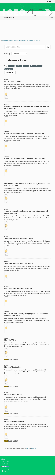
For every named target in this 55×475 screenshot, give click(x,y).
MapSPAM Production (12, 367)
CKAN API (4, 464)
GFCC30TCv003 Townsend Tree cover (18, 288)
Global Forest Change (12, 81)
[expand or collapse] (50, 7)
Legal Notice (5, 461)
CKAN (4, 471)
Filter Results (10, 72)
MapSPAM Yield (10, 340)
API (27, 448)
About (3, 459)
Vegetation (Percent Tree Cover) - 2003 (18, 263)
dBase (10, 359)
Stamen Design (13, 40)
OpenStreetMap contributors (33, 40)
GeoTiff (15, 359)
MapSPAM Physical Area (13, 394)
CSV (6, 359)
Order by (7, 54)
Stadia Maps (5, 40)
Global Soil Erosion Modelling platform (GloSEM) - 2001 (24, 159)
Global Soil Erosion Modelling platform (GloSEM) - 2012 (24, 133)
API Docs (33, 448)
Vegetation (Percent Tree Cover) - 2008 (18, 238)
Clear (52, 17)
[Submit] (48, 47)
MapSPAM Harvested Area (14, 421)
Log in (49, 1)
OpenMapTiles (21, 40)
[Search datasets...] (24, 47)
